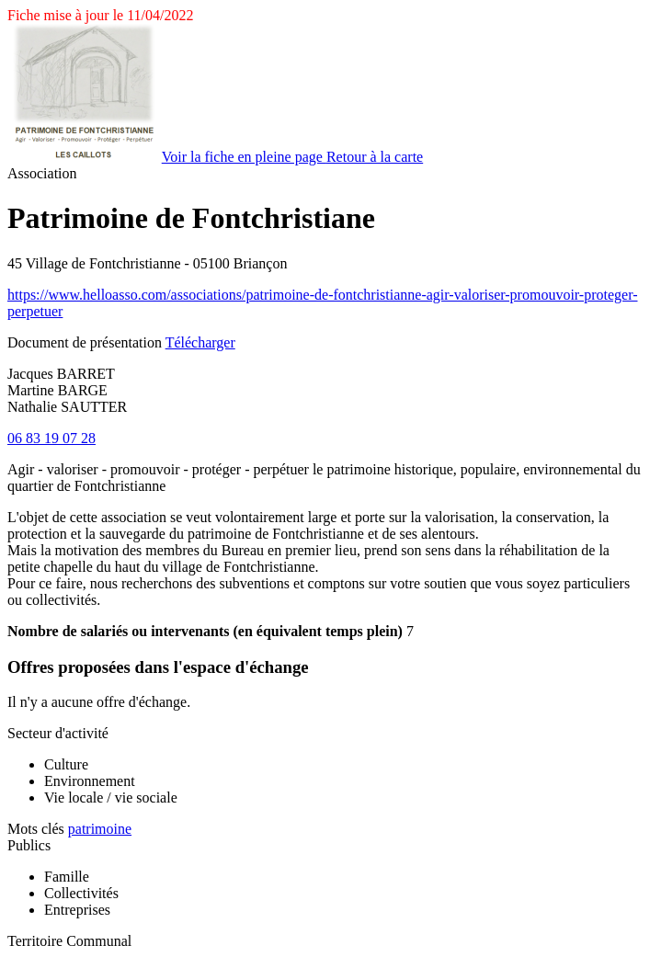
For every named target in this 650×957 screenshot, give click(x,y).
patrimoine (99, 829)
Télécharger (200, 342)
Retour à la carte (374, 157)
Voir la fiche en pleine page (244, 157)
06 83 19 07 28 (51, 438)
